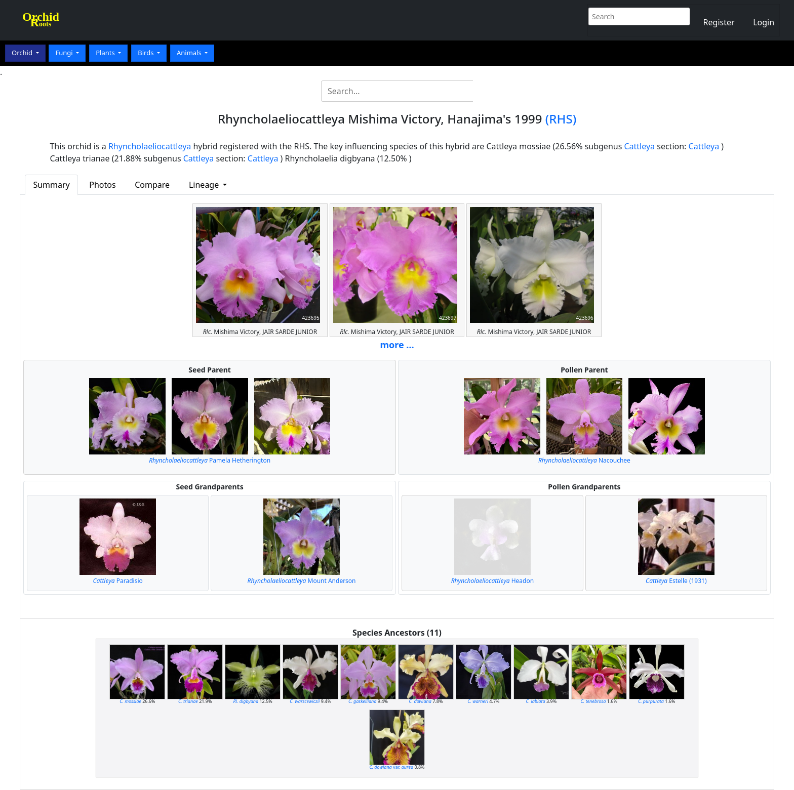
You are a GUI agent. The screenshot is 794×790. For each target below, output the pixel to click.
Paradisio (118, 580)
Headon (492, 580)
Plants (106, 52)
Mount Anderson (302, 580)
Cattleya (639, 146)
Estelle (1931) (676, 580)
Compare (152, 184)
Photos (102, 184)
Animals (190, 52)
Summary (51, 184)
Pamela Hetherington (209, 460)
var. (391, 767)
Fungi (64, 52)
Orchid (23, 52)
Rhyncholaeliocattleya (149, 146)
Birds (146, 52)
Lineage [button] (205, 184)
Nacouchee (584, 460)
